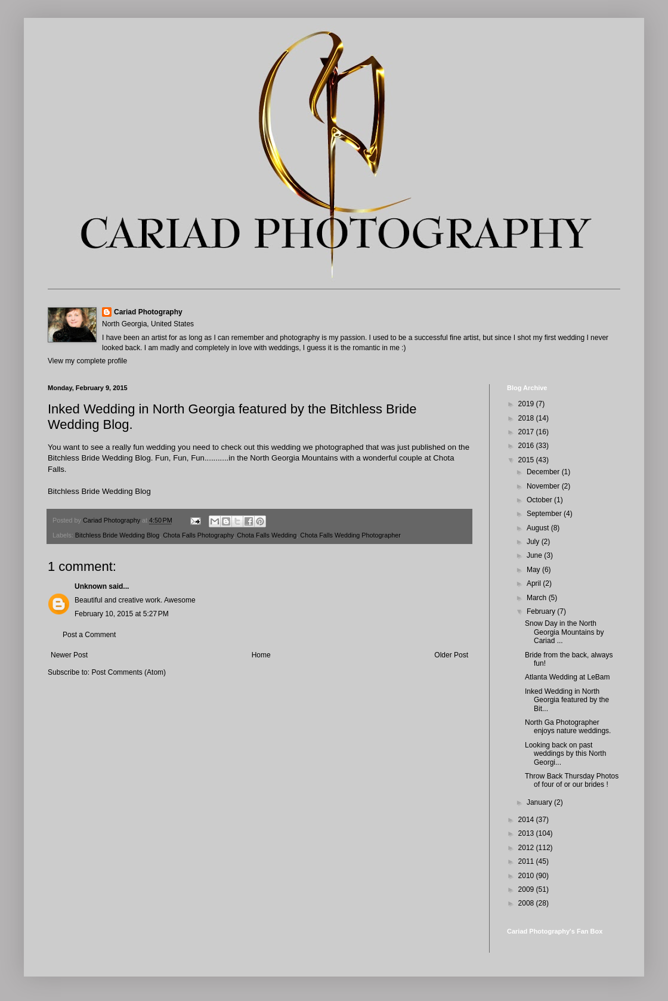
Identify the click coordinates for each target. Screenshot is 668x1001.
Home (261, 655)
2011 (527, 861)
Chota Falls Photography (198, 535)
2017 (527, 432)
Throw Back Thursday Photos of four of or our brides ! (571, 780)
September (545, 513)
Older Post (451, 655)
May (534, 570)
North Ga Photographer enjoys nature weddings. (568, 726)
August (539, 528)
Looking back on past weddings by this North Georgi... (565, 754)
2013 (527, 833)
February (542, 611)
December (544, 472)
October (540, 500)
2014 (527, 819)
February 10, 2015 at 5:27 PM (122, 614)
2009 (527, 889)
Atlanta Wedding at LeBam (567, 677)
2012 (527, 848)
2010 (527, 876)
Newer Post (69, 655)
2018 (527, 418)
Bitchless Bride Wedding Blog (99, 491)
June (535, 555)
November (544, 486)
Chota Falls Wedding (266, 535)
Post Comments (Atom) (128, 672)
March (538, 598)
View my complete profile (87, 361)
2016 (527, 445)
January (540, 802)
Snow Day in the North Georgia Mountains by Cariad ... (564, 632)
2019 (527, 404)
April (535, 583)
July (534, 541)
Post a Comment (89, 635)
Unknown (91, 586)
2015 (527, 460)
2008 (527, 903)
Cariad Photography (148, 312)
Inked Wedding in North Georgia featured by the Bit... (567, 700)
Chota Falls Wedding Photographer (350, 535)
